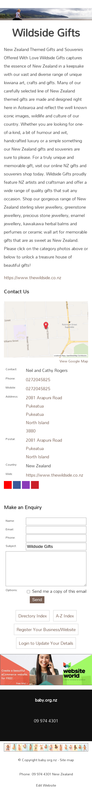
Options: (12, 598)
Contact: (11, 369)
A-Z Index (65, 624)
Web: (9, 474)
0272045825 (38, 379)
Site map (67, 768)
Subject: (11, 546)
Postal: (10, 439)
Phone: (10, 378)
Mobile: (11, 387)
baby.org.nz (47, 768)
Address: (12, 396)
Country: (11, 464)
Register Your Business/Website (46, 638)
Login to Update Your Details (46, 651)
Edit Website (46, 793)
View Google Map (74, 361)
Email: (10, 529)
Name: (10, 520)
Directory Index (32, 624)
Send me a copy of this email (56, 599)
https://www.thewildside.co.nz (32, 277)
